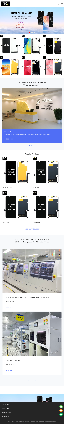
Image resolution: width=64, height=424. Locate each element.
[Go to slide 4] (34, 32)
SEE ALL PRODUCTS (32, 229)
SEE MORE (9, 139)
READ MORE (9, 307)
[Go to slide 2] (31, 32)
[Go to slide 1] (29, 32)
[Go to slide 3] (32, 32)
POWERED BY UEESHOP (48, 421)
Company (5, 404)
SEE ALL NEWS (32, 380)
